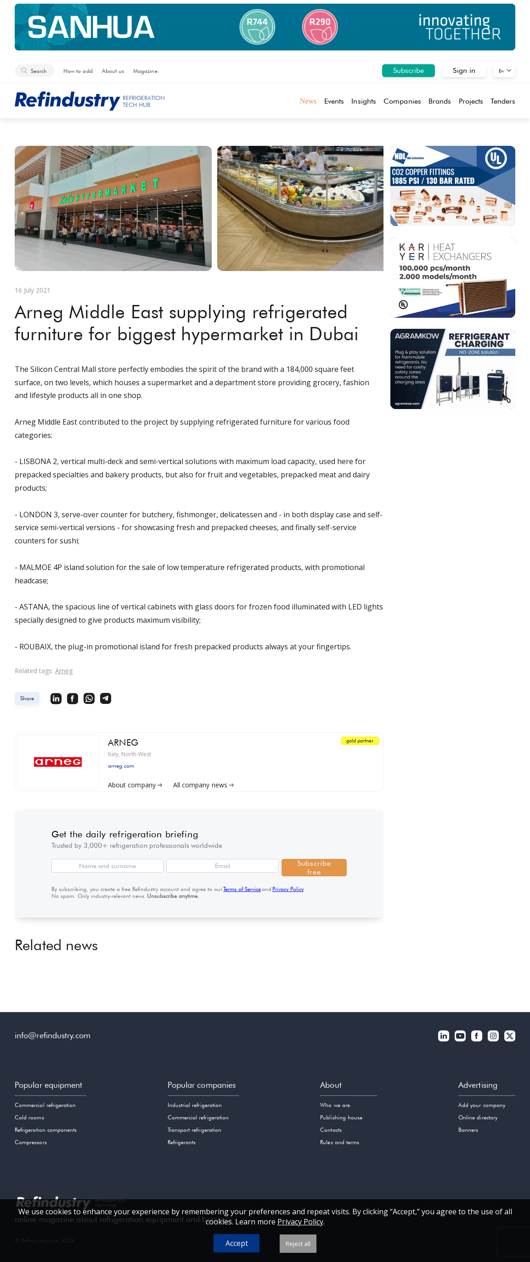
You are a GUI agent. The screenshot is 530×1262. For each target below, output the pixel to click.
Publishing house (341, 1117)
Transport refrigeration (194, 1129)
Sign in (464, 70)
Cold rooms (29, 1117)
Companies (402, 101)
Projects (471, 101)
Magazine (145, 70)
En (501, 70)
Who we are (335, 1104)
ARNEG (123, 742)
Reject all (298, 1244)
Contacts (330, 1129)
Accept (237, 1243)
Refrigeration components (46, 1129)
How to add (78, 70)
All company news (203, 783)
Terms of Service (242, 889)
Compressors (31, 1142)
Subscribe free (314, 867)
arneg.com (121, 765)
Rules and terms (339, 1142)
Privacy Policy (288, 889)
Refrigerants (182, 1142)
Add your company (481, 1104)
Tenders (503, 101)
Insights (363, 101)
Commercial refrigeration (45, 1104)
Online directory (477, 1117)
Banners (468, 1129)
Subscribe (408, 70)
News (308, 101)
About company (135, 783)
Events (334, 101)
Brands (440, 101)
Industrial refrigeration (195, 1104)
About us (113, 70)
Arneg (64, 670)
